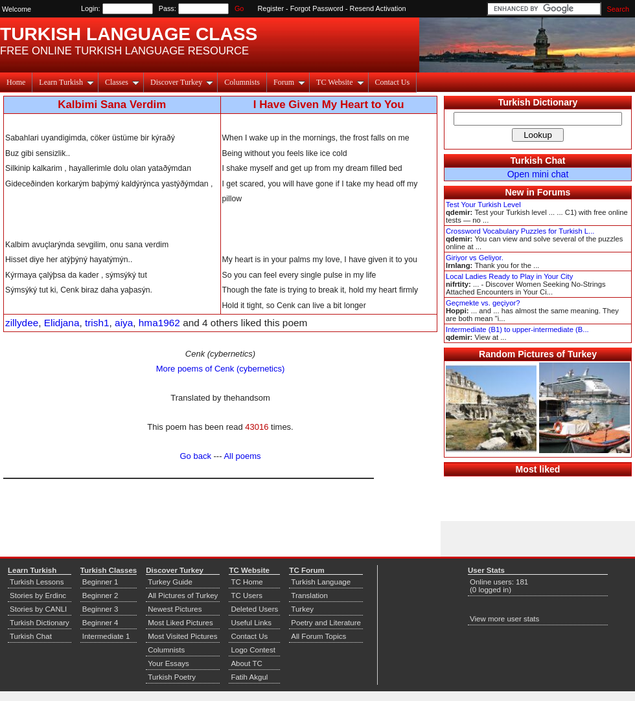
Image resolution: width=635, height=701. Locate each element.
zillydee (21, 322)
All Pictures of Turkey (183, 595)
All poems (242, 456)
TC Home (246, 582)
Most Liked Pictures (180, 623)
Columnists (242, 82)
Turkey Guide (170, 582)
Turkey (302, 609)
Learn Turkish (66, 82)
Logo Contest (253, 650)
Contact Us (392, 82)
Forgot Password (316, 8)
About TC (246, 663)
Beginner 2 (100, 595)
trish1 (97, 322)
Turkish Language (321, 582)
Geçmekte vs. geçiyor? (483, 303)
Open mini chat (538, 174)
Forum (289, 82)
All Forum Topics (318, 636)
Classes (122, 82)
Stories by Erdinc (38, 595)
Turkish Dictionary (538, 102)
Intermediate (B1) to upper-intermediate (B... (517, 329)
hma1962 (159, 322)
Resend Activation (378, 8)
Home (15, 82)
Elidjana (62, 322)
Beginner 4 (100, 623)
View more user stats (504, 619)
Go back (195, 456)
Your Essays (168, 663)
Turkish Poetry (172, 677)
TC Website (340, 82)
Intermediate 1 (106, 636)
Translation (309, 595)
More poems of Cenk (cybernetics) (220, 368)
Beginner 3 (100, 609)
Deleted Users (254, 609)
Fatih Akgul (249, 677)
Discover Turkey (181, 82)
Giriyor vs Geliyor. (474, 257)
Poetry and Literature (326, 623)
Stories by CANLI (38, 609)
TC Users (246, 595)
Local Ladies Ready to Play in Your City (509, 276)
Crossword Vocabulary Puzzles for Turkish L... (520, 231)
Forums (554, 192)
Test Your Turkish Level (483, 204)
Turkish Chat (538, 160)
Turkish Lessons (37, 582)
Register (271, 8)
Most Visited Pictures (182, 636)
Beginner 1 (100, 582)
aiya (124, 322)
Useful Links (251, 623)
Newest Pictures (175, 609)
